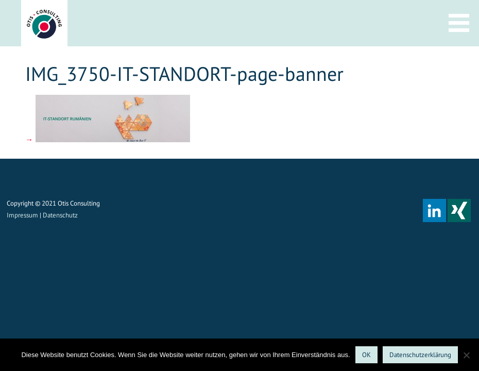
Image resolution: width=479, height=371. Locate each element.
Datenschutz (60, 215)
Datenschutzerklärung (420, 354)
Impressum (22, 215)
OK (366, 354)
